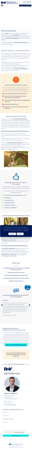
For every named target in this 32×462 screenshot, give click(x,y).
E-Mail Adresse (6, 415)
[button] (2, 305)
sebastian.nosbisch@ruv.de (11, 404)
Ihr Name (5, 412)
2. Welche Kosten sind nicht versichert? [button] (16, 272)
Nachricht (5, 422)
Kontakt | (16, 447)
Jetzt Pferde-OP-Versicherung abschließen (16, 344)
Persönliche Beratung (25, 5)
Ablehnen (20, 233)
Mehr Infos (26, 230)
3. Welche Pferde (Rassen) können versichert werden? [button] (16, 275)
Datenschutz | (11, 447)
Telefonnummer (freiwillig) (8, 418)
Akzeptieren (12, 233)
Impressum (21, 447)
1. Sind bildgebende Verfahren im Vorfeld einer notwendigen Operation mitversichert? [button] (16, 268)
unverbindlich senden (16, 435)
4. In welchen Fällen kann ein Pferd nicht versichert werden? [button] (16, 278)
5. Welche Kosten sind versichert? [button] (16, 281)
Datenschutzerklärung (19, 432)
